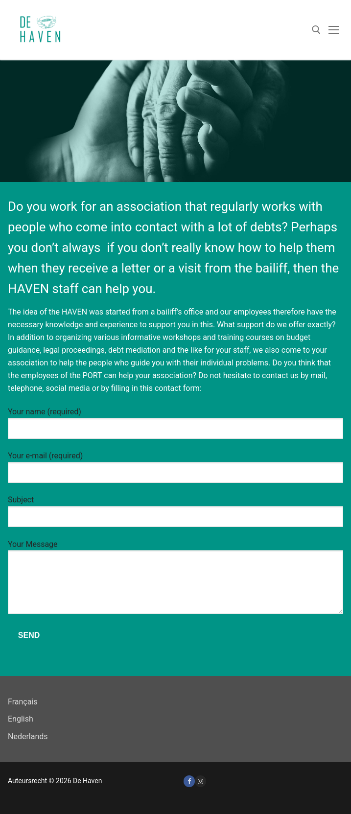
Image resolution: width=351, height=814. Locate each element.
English (20, 719)
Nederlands (28, 736)
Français (23, 701)
